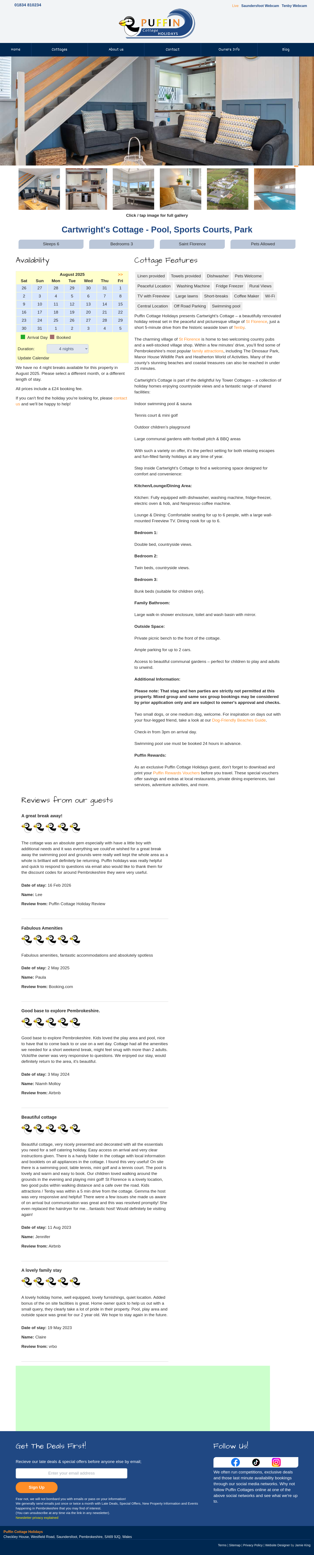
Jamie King (303, 1545)
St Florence (256, 321)
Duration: (26, 349)
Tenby (239, 327)
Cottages (59, 49)
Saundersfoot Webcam (260, 6)
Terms (222, 1545)
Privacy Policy (253, 1545)
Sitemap (235, 1545)
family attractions (207, 351)
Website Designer (277, 1545)
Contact (172, 49)
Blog (285, 49)
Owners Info (229, 49)
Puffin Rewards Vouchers (176, 773)
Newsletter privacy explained (37, 1517)
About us (116, 49)
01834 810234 (27, 5)
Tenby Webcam (294, 6)
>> (120, 274)
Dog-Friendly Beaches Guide (239, 720)
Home (15, 49)
